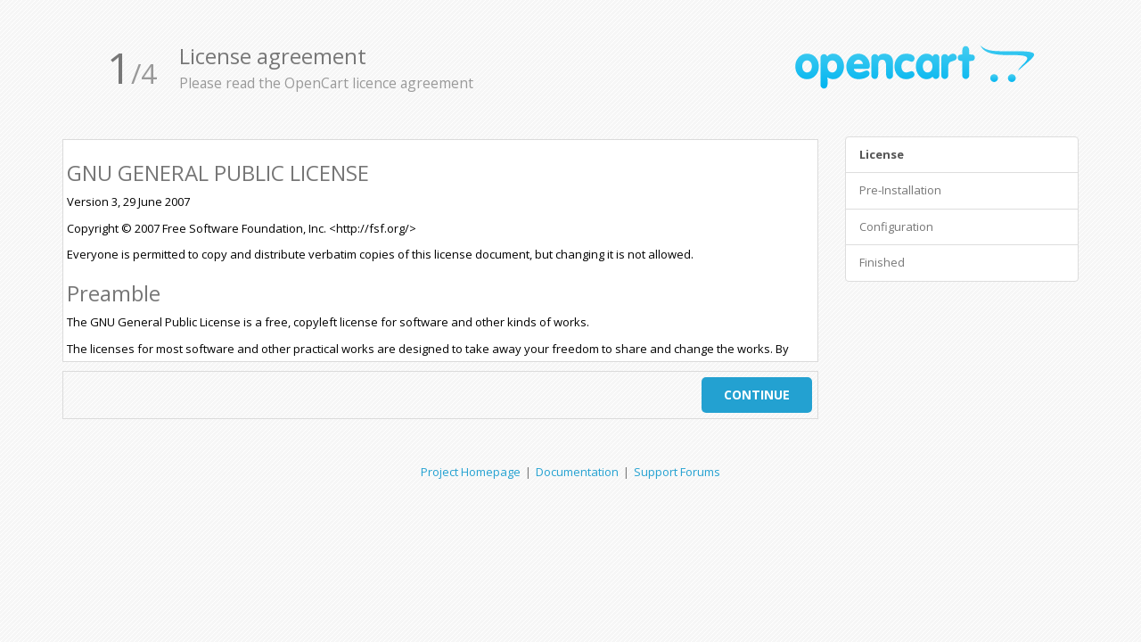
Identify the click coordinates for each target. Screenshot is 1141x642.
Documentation (577, 472)
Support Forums (677, 472)
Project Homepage (471, 472)
